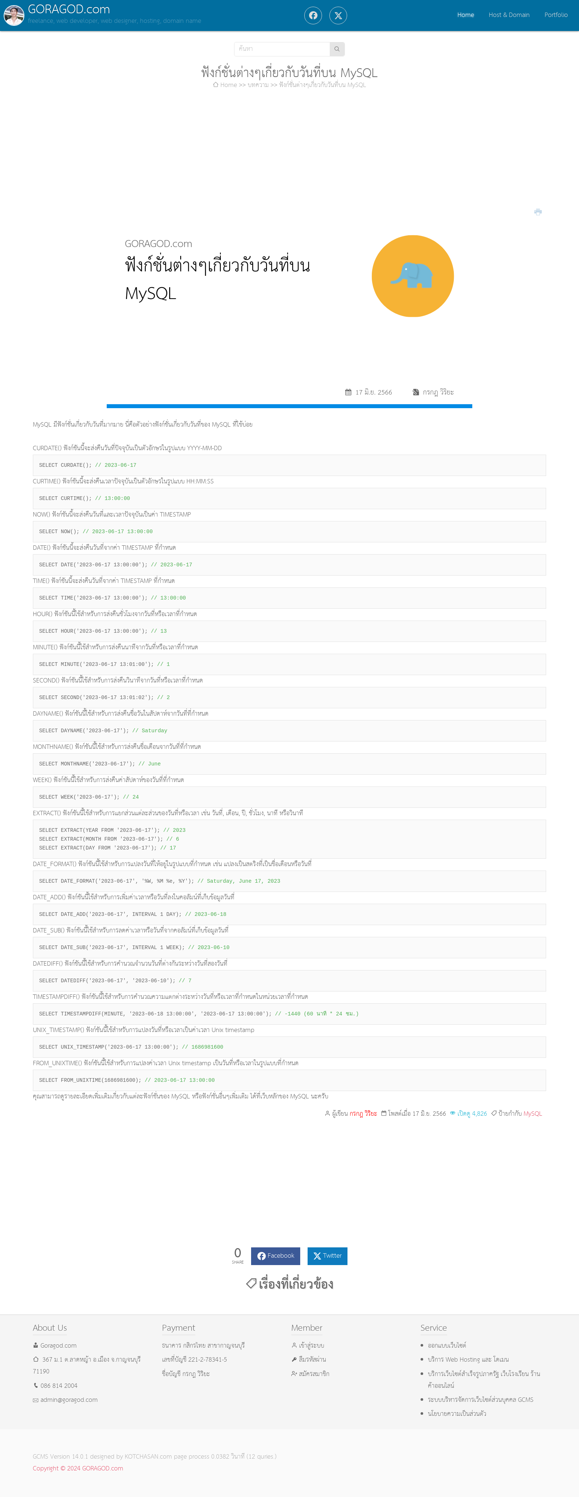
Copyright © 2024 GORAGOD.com (78, 1469)
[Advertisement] (289, 154)
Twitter (332, 1256)
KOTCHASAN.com (148, 1457)
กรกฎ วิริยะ (363, 1114)
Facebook (281, 1256)
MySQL (533, 1114)
